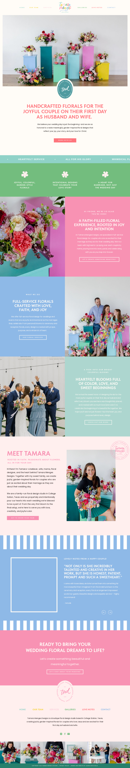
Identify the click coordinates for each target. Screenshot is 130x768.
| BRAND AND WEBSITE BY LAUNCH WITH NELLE (84, 765)
